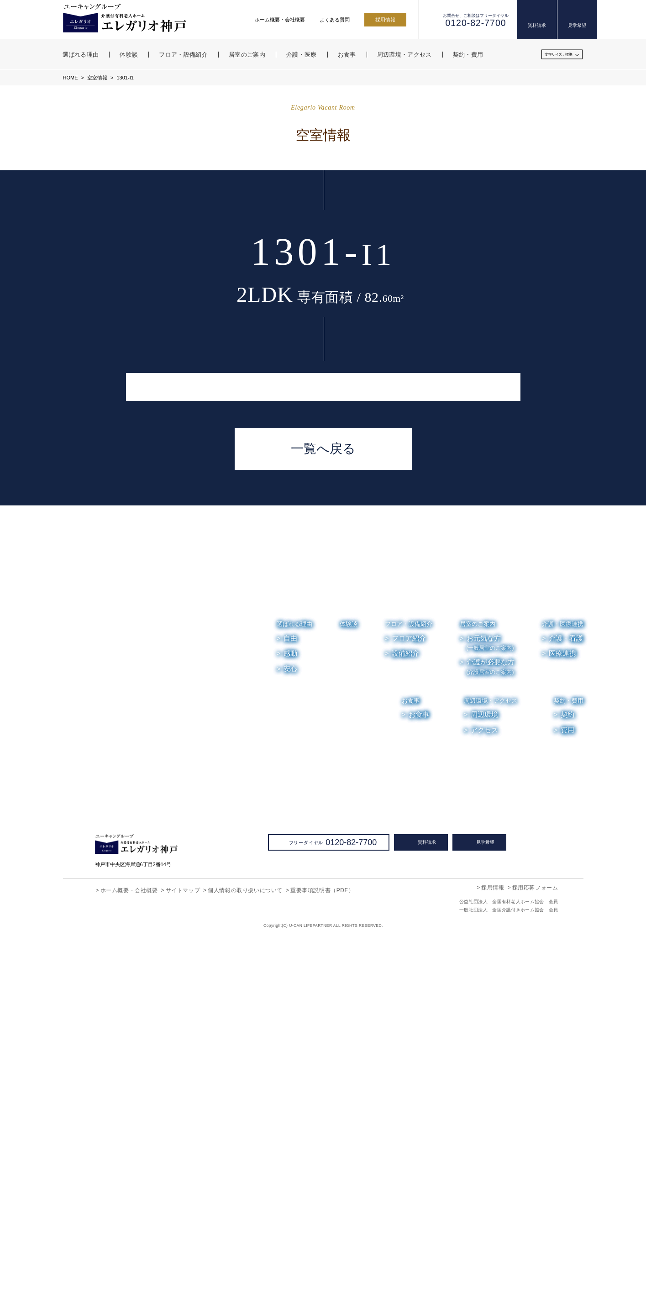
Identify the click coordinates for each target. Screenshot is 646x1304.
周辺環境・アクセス (490, 1066)
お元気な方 (490, 1009)
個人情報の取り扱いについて (245, 1256)
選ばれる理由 (294, 989)
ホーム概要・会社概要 (280, 19)
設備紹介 (405, 1019)
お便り (519, 1126)
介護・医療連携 (562, 989)
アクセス (484, 1096)
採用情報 (385, 19)
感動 (290, 1019)
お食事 (411, 1066)
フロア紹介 (409, 1004)
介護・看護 (566, 1004)
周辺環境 (485, 1081)
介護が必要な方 (491, 1032)
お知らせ (482, 1126)
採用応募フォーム (535, 1253)
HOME (70, 77)
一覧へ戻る (323, 814)
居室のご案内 (477, 989)
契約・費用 (568, 1066)
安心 (290, 1035)
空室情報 (97, 77)
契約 (567, 1081)
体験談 (348, 989)
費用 (567, 1096)
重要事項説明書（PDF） (321, 1256)
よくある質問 (335, 19)
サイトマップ (183, 1256)
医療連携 (562, 1019)
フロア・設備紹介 (408, 989)
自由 (290, 1004)
